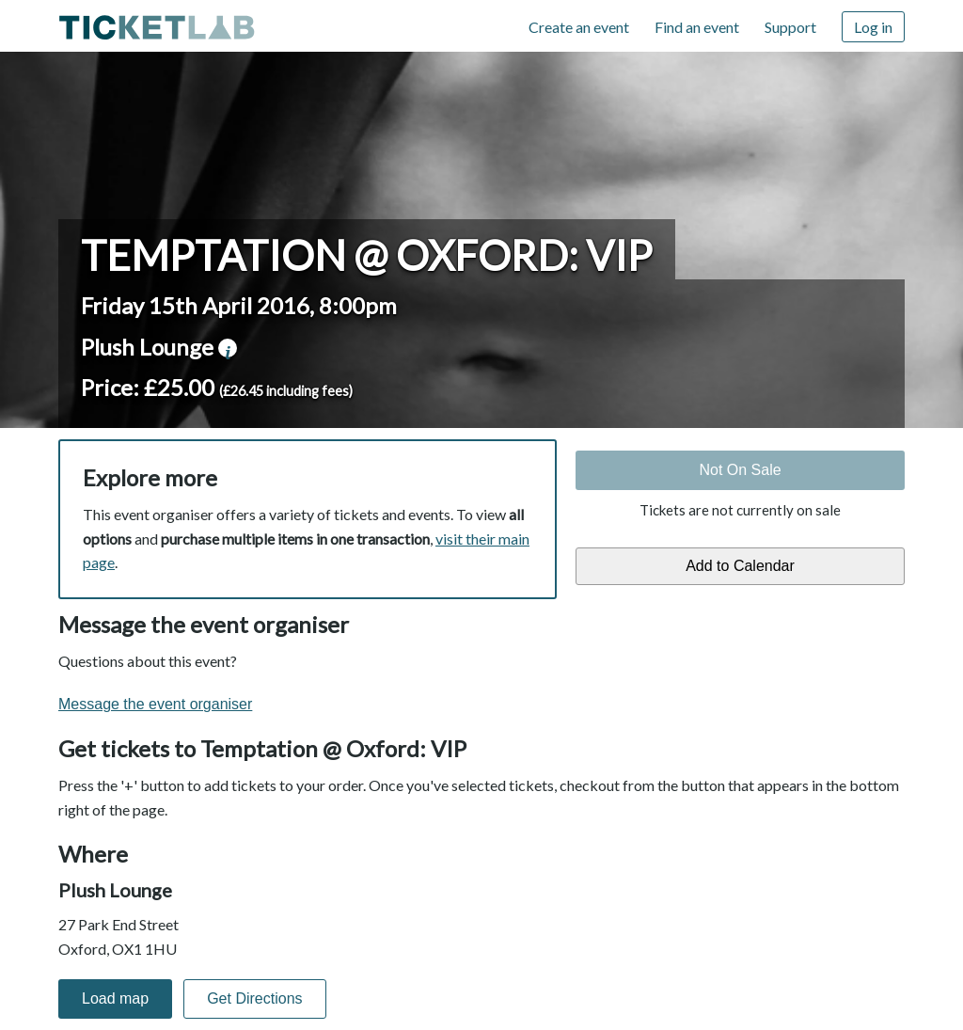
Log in (873, 27)
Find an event (697, 27)
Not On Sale (740, 470)
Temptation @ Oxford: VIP (367, 254)
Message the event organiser (155, 704)
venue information (227, 348)
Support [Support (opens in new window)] (790, 27)
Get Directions (254, 998)
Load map (115, 998)
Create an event (579, 27)
